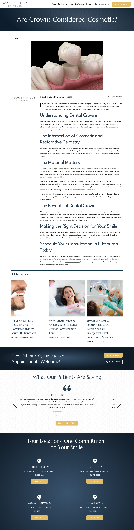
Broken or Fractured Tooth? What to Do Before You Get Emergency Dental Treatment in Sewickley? (100, 329)
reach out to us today (72, 262)
